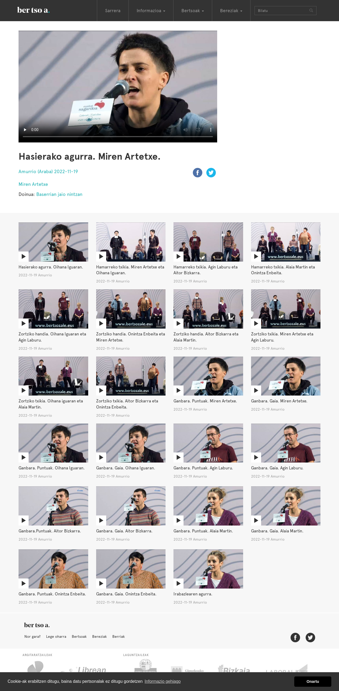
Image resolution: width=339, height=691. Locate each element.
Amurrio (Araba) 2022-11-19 (48, 171)
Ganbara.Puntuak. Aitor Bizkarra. (50, 530)
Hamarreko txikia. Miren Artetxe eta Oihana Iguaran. (130, 270)
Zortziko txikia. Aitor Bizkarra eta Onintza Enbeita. (127, 404)
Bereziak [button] (231, 10)
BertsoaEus (41, 9)
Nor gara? (32, 636)
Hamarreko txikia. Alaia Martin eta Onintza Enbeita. (283, 270)
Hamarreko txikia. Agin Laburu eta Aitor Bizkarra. (205, 270)
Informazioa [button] (151, 10)
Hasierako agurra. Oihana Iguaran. (51, 267)
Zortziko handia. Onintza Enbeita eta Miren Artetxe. (130, 337)
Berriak (118, 636)
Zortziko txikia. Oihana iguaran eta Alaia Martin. (51, 404)
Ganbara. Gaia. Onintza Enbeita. (126, 593)
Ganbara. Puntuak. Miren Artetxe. (205, 400)
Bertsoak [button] (192, 10)
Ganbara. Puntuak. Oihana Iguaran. (52, 467)
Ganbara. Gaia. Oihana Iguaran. (125, 467)
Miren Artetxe (33, 184)
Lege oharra (56, 636)
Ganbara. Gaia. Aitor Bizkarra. (124, 530)
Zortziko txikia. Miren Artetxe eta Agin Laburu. (282, 337)
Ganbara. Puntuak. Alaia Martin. (203, 530)
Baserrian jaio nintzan (59, 194)
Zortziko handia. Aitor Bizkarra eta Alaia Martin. (205, 337)
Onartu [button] (313, 681)
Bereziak (99, 636)
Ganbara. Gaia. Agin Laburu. (277, 467)
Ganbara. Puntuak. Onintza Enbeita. (52, 593)
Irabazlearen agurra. (192, 593)
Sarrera (113, 10)
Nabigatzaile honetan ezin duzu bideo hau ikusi (118, 86)
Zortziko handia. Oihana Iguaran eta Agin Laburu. (52, 337)
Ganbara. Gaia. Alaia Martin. (277, 530)
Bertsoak (79, 636)
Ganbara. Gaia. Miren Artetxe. (279, 400)
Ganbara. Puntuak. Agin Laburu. (203, 467)
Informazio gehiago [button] (163, 681)
